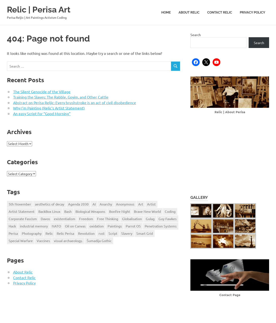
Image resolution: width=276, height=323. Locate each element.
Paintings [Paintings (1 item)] (115, 226)
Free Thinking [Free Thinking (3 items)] (107, 218)
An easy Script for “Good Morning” (42, 113)
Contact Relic (219, 12)
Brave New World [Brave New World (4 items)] (147, 211)
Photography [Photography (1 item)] (32, 233)
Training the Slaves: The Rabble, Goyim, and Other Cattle (60, 96)
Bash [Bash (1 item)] (68, 211)
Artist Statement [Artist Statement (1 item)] (21, 211)
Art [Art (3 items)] (140, 204)
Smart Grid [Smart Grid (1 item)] (144, 233)
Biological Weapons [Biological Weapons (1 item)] (90, 211)
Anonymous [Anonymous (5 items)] (125, 204)
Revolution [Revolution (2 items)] (86, 233)
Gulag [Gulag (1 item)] (150, 218)
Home (166, 12)
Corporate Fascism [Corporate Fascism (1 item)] (23, 218)
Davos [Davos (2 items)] (45, 218)
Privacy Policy (252, 12)
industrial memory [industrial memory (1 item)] (34, 226)
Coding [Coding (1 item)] (170, 211)
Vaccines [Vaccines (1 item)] (43, 240)
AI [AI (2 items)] (94, 204)
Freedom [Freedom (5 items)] (86, 218)
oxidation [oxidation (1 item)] (96, 226)
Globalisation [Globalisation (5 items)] (132, 218)
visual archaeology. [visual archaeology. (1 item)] (68, 240)
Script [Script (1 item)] (112, 233)
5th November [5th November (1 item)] (20, 204)
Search (195, 34)
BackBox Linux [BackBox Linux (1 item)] (49, 211)
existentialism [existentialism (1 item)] (64, 218)
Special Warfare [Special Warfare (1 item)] (21, 240)
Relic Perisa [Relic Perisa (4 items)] (65, 233)
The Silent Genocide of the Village (42, 91)
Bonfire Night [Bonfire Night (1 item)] (119, 211)
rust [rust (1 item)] (102, 233)
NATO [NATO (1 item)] (56, 226)
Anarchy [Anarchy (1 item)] (106, 204)
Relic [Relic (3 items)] (49, 233)
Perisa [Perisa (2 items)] (13, 233)
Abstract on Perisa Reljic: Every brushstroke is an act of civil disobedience (74, 102)
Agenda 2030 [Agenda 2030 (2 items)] (78, 204)
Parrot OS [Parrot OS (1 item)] (133, 226)
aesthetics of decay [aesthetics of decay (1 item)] (49, 204)
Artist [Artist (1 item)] (151, 204)
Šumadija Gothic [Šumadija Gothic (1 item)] (99, 240)
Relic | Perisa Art (39, 9)
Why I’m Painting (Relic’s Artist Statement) (49, 107)
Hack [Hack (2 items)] (12, 226)
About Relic (189, 12)
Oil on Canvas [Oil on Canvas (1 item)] (75, 226)
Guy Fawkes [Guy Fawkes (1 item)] (167, 218)
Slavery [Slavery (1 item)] (126, 233)
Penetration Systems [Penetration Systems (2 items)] (161, 226)
